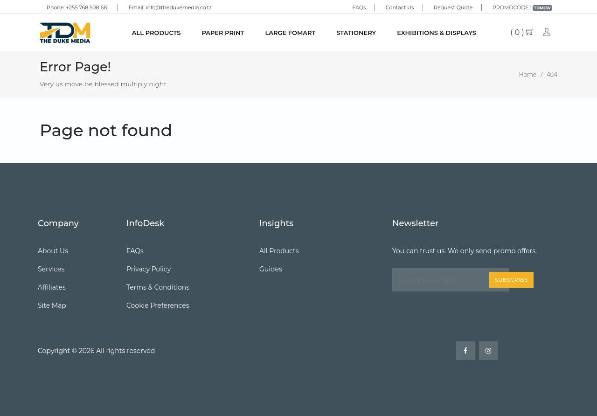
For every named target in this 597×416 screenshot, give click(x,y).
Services (51, 269)
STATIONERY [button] (356, 32)
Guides (270, 269)
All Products (156, 32)
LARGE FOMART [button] (290, 32)
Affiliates (52, 287)
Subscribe (511, 279)
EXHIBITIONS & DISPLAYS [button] (436, 32)
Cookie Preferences (157, 305)
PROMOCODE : (522, 7)
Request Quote (453, 7)
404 (552, 74)
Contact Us (400, 7)
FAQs (359, 7)
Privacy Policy (148, 269)
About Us (53, 251)
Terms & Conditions (157, 287)
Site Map (52, 305)
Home (527, 74)
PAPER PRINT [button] (222, 32)
